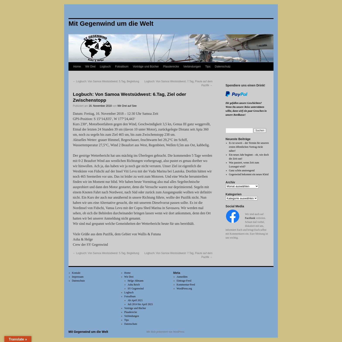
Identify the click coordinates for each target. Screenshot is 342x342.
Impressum (78, 276)
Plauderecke (171, 66)
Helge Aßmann (135, 280)
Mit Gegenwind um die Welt (88, 331)
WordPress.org (184, 288)
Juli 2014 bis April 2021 (140, 304)
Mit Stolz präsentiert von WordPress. (165, 331)
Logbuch (105, 66)
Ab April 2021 (135, 300)
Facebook (250, 218)
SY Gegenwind (136, 288)
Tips (207, 66)
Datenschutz (223, 66)
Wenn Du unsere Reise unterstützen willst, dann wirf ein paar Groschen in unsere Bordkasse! (246, 110)
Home (77, 66)
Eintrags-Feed (184, 280)
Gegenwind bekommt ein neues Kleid (248, 174)
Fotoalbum (121, 66)
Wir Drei (90, 66)
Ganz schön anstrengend (242, 170)
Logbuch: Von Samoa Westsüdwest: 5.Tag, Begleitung (106, 81)
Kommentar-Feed (186, 284)
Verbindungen (192, 66)
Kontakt (76, 272)
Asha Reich (134, 284)
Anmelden (182, 276)
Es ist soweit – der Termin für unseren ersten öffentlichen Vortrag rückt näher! (249, 146)
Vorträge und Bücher (146, 66)
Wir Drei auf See (127, 105)
